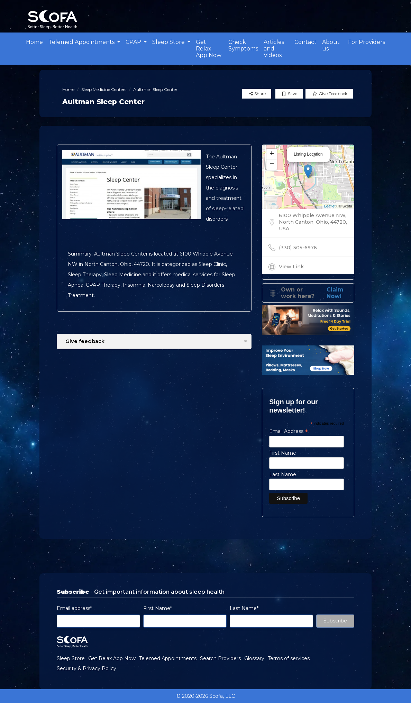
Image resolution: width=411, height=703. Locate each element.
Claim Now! (335, 292)
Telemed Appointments (168, 658)
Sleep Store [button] (169, 42)
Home (34, 42)
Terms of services (289, 658)
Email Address (288, 431)
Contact (305, 42)
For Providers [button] (366, 42)
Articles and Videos (274, 48)
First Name (282, 453)
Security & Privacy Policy (86, 668)
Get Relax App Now (208, 48)
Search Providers (220, 658)
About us (331, 45)
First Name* (157, 608)
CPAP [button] (134, 42)
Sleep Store (71, 658)
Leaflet (330, 206)
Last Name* (244, 608)
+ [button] (272, 154)
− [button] (272, 164)
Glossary (254, 658)
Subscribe (335, 621)
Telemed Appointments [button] (82, 42)
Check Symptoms (243, 45)
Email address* (74, 608)
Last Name (282, 474)
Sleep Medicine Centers (103, 89)
